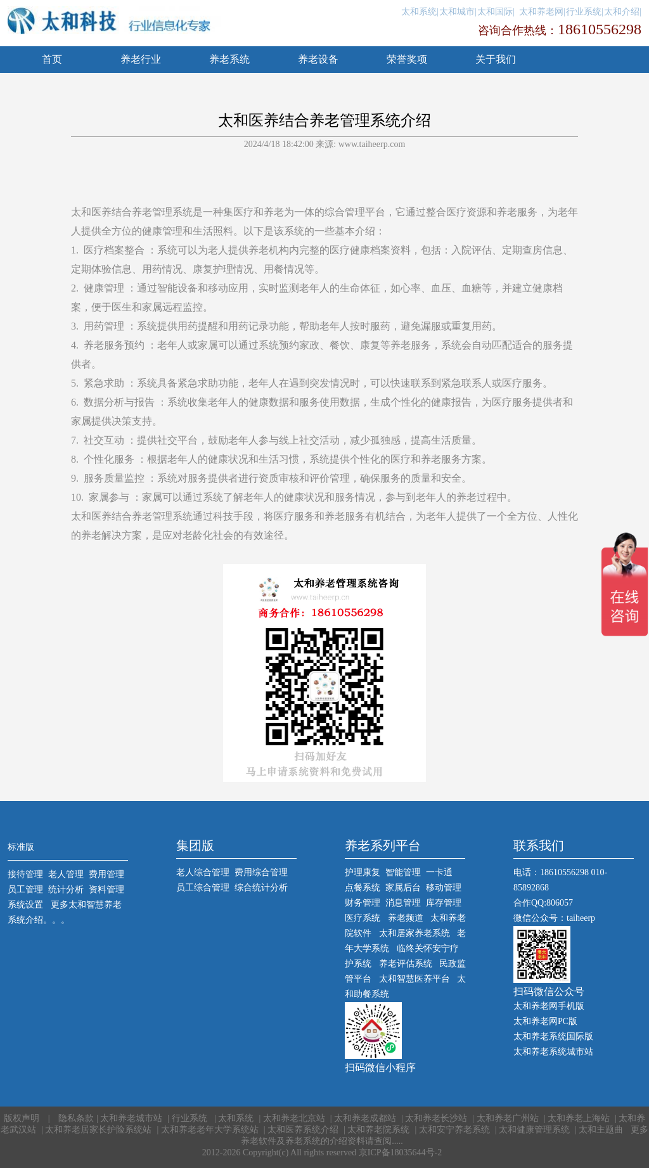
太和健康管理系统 (534, 1129)
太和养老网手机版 (548, 1006)
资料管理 (106, 889)
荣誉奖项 (407, 59)
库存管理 (443, 903)
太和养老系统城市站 (553, 1051)
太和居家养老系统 (414, 933)
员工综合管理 (202, 887)
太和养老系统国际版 (553, 1036)
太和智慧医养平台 (414, 979)
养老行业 (140, 59)
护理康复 (362, 872)
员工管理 (25, 889)
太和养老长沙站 (436, 1118)
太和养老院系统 (378, 1129)
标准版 (21, 847)
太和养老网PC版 (545, 1021)
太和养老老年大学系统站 (210, 1129)
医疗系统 (362, 918)
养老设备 (318, 59)
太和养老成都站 (365, 1118)
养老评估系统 (405, 963)
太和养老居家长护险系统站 (98, 1129)
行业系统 (191, 1118)
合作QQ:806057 (543, 903)
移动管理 (443, 887)
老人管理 (66, 874)
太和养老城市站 (131, 1118)
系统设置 (25, 904)
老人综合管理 (202, 872)
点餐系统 (362, 887)
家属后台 (403, 887)
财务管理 (362, 903)
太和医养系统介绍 (302, 1129)
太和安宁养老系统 (454, 1129)
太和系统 (236, 1118)
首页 (52, 59)
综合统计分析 (261, 887)
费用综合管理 (261, 872)
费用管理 (106, 874)
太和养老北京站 (294, 1118)
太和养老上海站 (579, 1118)
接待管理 (25, 874)
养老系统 (229, 59)
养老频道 (405, 918)
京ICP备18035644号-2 (400, 1152)
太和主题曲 (602, 1129)
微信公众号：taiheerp (554, 918)
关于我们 (495, 59)
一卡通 (439, 872)
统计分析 (66, 889)
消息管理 (403, 903)
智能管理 (403, 872)
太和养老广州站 (508, 1118)
